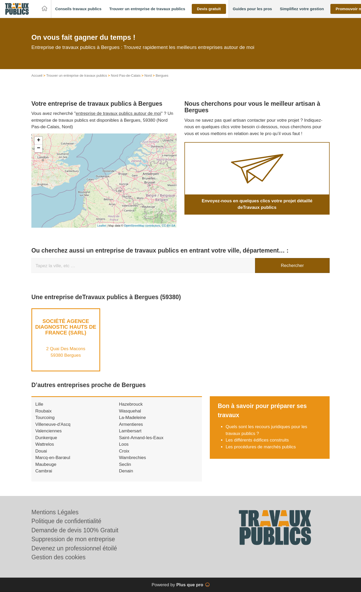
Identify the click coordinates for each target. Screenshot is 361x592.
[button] (78, 9)
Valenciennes (48, 430)
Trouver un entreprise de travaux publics (76, 75)
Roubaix (43, 411)
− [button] (38, 148)
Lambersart (130, 430)
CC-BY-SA (168, 225)
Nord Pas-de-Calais (125, 75)
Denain (126, 470)
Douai (41, 451)
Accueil (36, 75)
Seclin (125, 464)
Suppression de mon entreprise (73, 539)
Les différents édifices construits (257, 440)
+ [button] (38, 140)
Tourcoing (45, 417)
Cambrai (43, 470)
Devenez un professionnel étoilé (74, 548)
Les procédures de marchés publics (260, 446)
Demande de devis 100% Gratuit (74, 530)
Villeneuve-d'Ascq (52, 424)
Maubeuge (45, 464)
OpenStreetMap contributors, (143, 225)
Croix (124, 451)
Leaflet (101, 225)
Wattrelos (44, 444)
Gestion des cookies (58, 557)
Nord (148, 75)
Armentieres (131, 424)
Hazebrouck (131, 404)
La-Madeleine (132, 417)
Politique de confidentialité (66, 521)
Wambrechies (132, 457)
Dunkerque (46, 437)
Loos (124, 444)
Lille (39, 404)
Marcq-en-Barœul (52, 457)
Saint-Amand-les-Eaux (141, 437)
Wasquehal (130, 411)
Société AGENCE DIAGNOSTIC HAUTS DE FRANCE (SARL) (65, 327)
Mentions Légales (54, 512)
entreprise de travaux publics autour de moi (118, 113)
